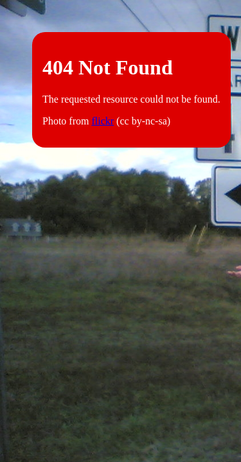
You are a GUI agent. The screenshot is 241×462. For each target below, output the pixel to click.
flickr (102, 121)
